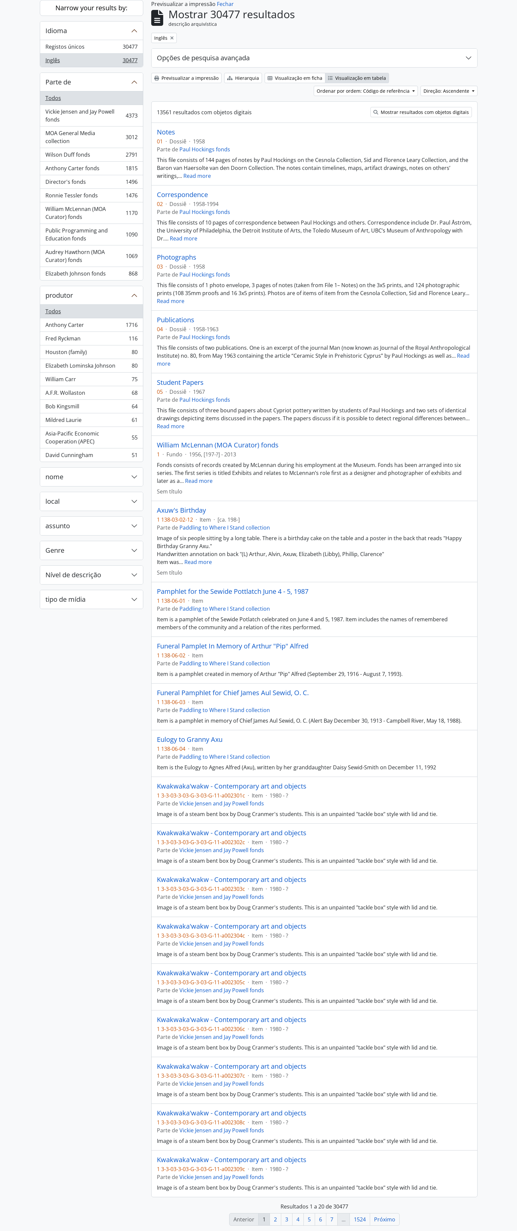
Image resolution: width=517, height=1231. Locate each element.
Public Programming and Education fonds (91, 234)
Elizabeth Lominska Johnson (91, 367)
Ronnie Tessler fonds (91, 196)
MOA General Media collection (91, 137)
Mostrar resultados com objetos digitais (421, 112)
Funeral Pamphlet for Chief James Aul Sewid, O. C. (233, 693)
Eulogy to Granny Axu (190, 740)
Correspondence (182, 195)
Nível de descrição (73, 574)
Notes (166, 132)
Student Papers (180, 382)
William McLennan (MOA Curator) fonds (91, 213)
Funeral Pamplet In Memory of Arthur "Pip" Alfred (232, 646)
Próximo (384, 1219)
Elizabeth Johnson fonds (91, 275)
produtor (59, 295)
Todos (53, 98)
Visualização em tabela (357, 78)
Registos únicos (91, 48)
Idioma (56, 30)
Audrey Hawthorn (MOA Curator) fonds (91, 256)
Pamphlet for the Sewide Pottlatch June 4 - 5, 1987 (232, 591)
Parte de (58, 81)
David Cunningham (91, 456)
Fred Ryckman (91, 339)
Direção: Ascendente (447, 91)
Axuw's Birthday (181, 510)
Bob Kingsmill (91, 407)
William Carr (91, 380)
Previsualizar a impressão (186, 78)
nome (54, 476)
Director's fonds (91, 183)
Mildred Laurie (91, 421)
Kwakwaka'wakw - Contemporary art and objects (231, 786)
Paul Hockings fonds (204, 149)
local (52, 501)
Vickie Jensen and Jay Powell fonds (91, 115)
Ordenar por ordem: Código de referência (364, 91)
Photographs (176, 257)
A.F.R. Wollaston (91, 394)
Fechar (225, 4)
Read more (197, 176)
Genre (54, 550)
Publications (175, 320)
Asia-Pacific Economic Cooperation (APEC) (91, 437)
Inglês (91, 61)
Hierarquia (243, 78)
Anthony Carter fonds (91, 169)
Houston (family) (91, 353)
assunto (57, 525)
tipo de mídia (65, 599)
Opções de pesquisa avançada (203, 57)
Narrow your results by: (91, 7)
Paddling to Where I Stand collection (224, 527)
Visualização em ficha (295, 78)
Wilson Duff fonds (91, 156)
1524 (360, 1219)
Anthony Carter (91, 326)
